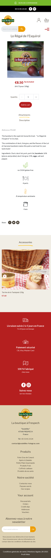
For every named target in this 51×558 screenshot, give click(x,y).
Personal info (25, 501)
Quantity (13, 97)
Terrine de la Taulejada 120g (13, 292)
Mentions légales (34, 551)
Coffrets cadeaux (25, 468)
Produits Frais (25, 465)
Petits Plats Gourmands (25, 463)
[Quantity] (29, 97)
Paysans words (25, 486)
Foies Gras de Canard (25, 457)
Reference (6, 130)
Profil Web (25, 554)
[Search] (9, 29)
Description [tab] (24, 120)
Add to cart (25, 105)
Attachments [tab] (24, 115)
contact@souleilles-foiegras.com (26, 443)
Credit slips (25, 507)
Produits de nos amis (26, 471)
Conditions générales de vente (14, 551)
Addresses (25, 509)
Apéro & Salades (25, 460)
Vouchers (25, 512)
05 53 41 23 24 (21, 9)
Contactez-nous (25, 483)
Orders (25, 504)
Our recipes (25, 489)
